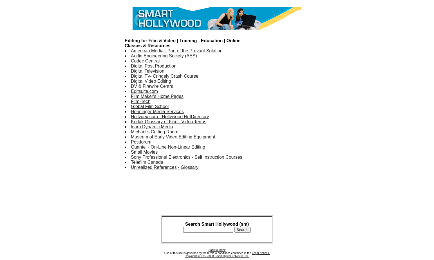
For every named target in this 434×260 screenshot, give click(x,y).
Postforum (141, 142)
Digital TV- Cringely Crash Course (164, 76)
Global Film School (150, 106)
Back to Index (217, 250)
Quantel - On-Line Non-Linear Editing (168, 147)
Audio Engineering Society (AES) (164, 55)
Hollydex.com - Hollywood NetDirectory (170, 116)
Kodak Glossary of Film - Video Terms (168, 121)
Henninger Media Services (157, 111)
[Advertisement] (286, 117)
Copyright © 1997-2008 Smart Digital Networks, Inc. (217, 256)
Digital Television (147, 71)
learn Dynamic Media (152, 126)
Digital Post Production (153, 66)
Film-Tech (140, 101)
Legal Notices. (261, 253)
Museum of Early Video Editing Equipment (173, 137)
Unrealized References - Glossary (164, 167)
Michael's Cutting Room (154, 131)
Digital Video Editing (151, 81)
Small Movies (144, 152)
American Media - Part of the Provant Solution (177, 50)
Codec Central (145, 61)
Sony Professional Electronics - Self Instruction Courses (186, 157)
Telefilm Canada (147, 162)
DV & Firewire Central (153, 86)
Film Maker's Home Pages (157, 96)
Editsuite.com (144, 91)
